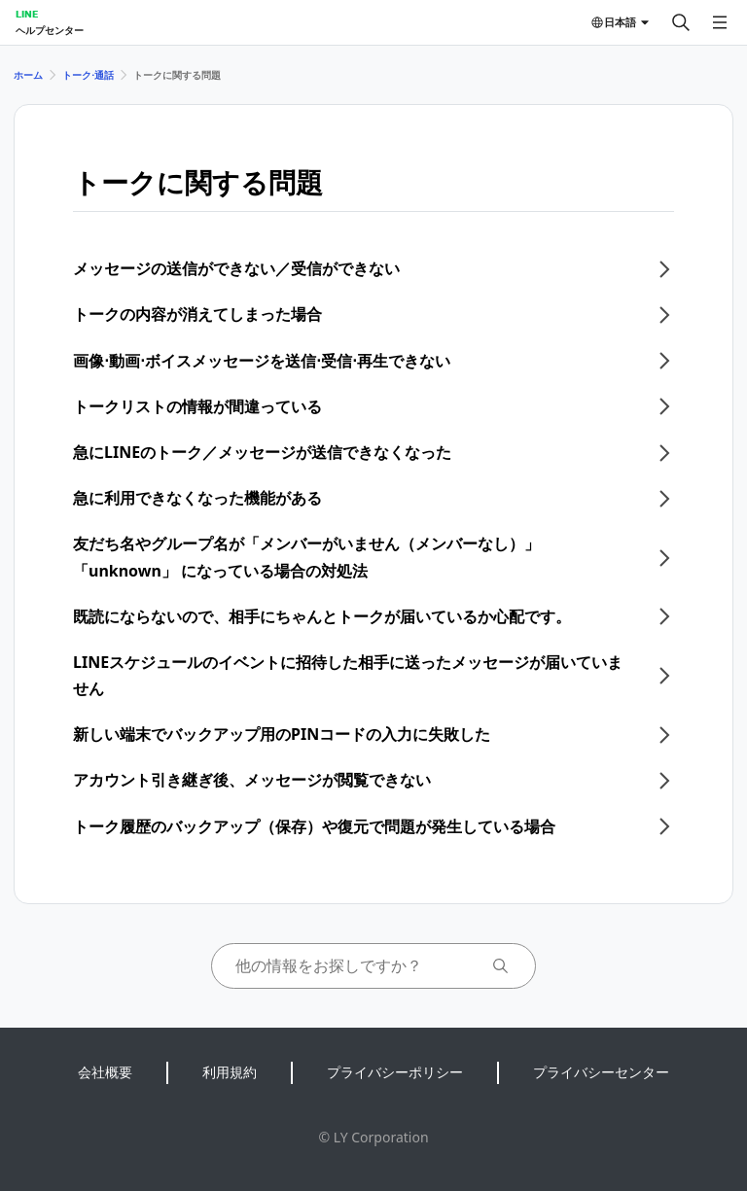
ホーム (28, 75)
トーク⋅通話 (88, 75)
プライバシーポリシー (395, 1072)
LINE (27, 13)
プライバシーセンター (601, 1072)
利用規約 (229, 1072)
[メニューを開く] (719, 22)
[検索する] (680, 22)
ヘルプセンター (50, 30)
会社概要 (105, 1072)
